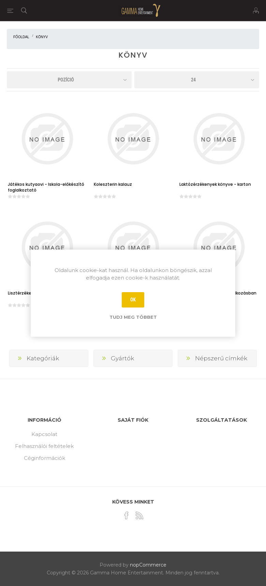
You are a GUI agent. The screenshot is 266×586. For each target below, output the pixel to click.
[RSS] (139, 515)
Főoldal (21, 37)
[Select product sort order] (69, 79)
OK (133, 299)
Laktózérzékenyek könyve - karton (215, 184)
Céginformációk (44, 458)
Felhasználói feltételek (44, 446)
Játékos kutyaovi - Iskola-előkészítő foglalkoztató (46, 187)
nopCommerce (148, 565)
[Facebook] (126, 515)
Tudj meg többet (133, 317)
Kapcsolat (44, 434)
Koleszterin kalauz (113, 184)
